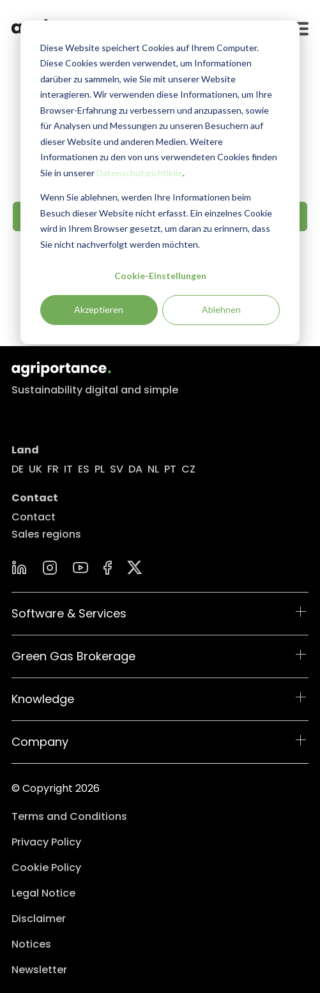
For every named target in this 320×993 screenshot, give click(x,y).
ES (83, 469)
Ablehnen (221, 309)
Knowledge (42, 699)
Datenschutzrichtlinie (139, 172)
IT (68, 469)
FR (53, 469)
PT (170, 469)
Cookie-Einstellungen (160, 275)
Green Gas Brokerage (73, 656)
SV (116, 469)
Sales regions (46, 534)
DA (135, 469)
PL (100, 469)
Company (39, 742)
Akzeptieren (98, 309)
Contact (33, 517)
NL (153, 469)
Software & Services (68, 613)
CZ (188, 469)
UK (35, 469)
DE (17, 469)
